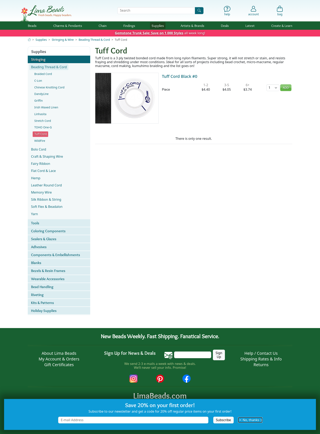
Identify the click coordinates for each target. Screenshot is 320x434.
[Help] (227, 12)
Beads (32, 25)
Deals (225, 25)
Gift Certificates (59, 364)
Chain (103, 25)
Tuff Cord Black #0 (179, 76)
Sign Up (219, 355)
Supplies (158, 25)
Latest (250, 25)
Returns (261, 364)
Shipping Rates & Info (261, 359)
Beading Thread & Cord (94, 40)
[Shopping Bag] (280, 12)
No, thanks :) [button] (250, 420)
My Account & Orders (59, 359)
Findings (129, 25)
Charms (67, 25)
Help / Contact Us (261, 353)
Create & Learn (281, 25)
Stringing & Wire (63, 40)
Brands (192, 25)
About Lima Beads (59, 353)
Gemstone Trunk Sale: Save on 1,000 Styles (149, 33)
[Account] (253, 11)
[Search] (199, 10)
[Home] (29, 40)
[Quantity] (272, 87)
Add (286, 88)
